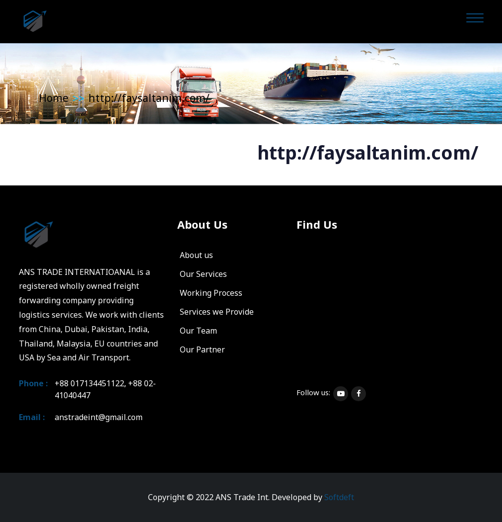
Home (54, 98)
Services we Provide (217, 311)
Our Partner (202, 349)
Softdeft (339, 497)
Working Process (211, 292)
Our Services (203, 273)
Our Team (198, 330)
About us (196, 255)
